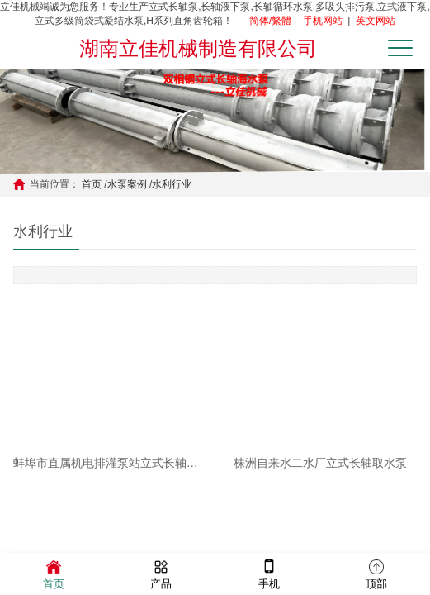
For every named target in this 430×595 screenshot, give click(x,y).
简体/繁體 (270, 20)
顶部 (376, 573)
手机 (269, 573)
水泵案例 (127, 184)
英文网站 (375, 20)
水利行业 (171, 184)
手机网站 (323, 20)
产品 (161, 573)
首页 (92, 184)
